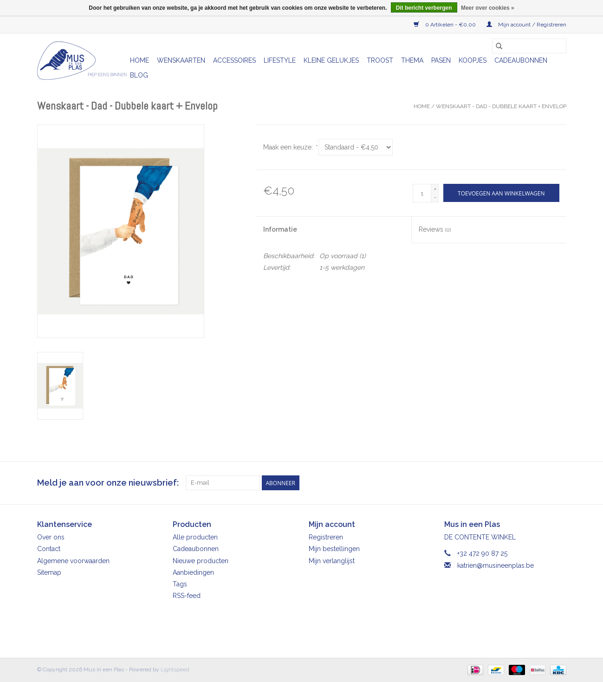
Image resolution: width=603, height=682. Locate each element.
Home (139, 60)
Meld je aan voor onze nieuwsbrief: (108, 482)
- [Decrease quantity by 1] (435, 197)
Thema (412, 60)
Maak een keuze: (290, 147)
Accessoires (234, 60)
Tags (180, 584)
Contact (48, 548)
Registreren (326, 537)
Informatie (280, 229)
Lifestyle (280, 60)
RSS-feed (187, 595)
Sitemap (49, 572)
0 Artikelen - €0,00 (445, 24)
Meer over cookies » (487, 8)
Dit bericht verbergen (424, 8)
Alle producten (195, 537)
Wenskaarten (181, 60)
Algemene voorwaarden (73, 561)
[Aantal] (422, 193)
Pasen (441, 60)
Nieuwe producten (200, 561)
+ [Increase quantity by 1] (435, 189)
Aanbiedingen (193, 572)
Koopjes (472, 60)
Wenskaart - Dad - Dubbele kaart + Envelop (501, 106)
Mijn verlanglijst (332, 561)
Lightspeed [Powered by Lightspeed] (175, 669)
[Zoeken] (529, 46)
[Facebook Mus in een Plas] (542, 482)
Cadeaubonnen (520, 60)
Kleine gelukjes (331, 60)
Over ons (51, 537)
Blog (139, 75)
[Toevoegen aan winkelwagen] (501, 193)
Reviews (435, 229)
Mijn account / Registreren (526, 24)
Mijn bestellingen (334, 548)
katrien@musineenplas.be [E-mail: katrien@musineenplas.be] (495, 565)
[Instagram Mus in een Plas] (558, 482)
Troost (380, 60)
